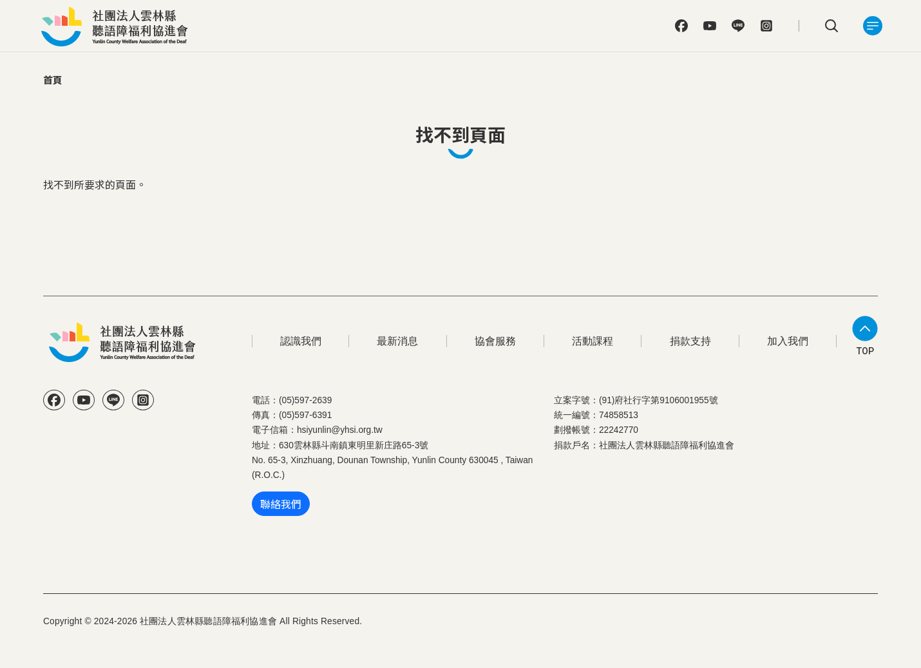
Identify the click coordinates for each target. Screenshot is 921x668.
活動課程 (592, 341)
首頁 (52, 79)
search (831, 26)
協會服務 (495, 341)
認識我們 (300, 341)
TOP (865, 351)
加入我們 (787, 341)
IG (766, 25)
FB (681, 25)
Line (738, 25)
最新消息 (397, 341)
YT (709, 25)
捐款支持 (690, 341)
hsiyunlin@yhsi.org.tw (340, 430)
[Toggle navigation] (873, 26)
